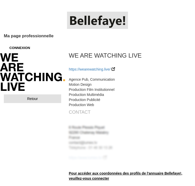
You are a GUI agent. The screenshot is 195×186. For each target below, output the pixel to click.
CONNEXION (19, 48)
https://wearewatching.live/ (89, 69)
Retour (32, 99)
